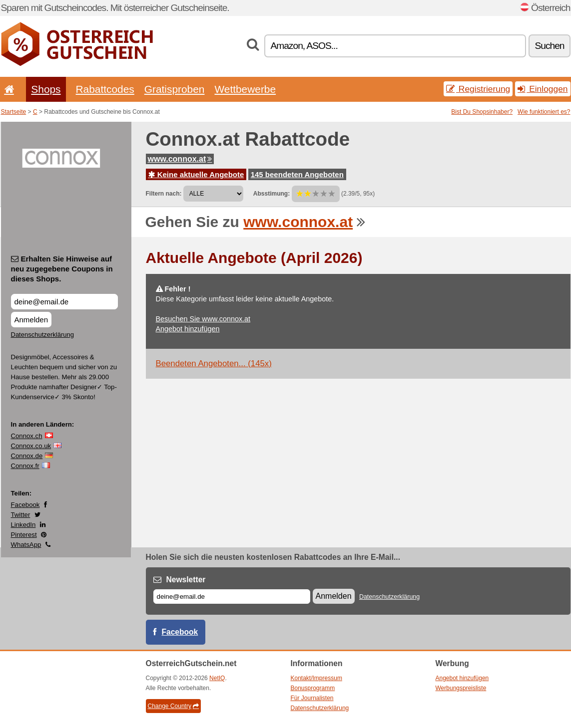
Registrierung (478, 89)
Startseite (13, 111)
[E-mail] (231, 596)
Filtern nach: (164, 193)
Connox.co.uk (31, 446)
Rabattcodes (105, 89)
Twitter (20, 514)
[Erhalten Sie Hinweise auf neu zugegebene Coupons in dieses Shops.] (64, 301)
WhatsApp (26, 544)
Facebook (25, 504)
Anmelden (31, 319)
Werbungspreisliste (461, 688)
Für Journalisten (312, 698)
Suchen (549, 45)
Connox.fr (25, 466)
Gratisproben (174, 89)
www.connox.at (180, 159)
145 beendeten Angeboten (297, 174)
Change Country (173, 706)
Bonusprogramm (313, 688)
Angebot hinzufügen (188, 329)
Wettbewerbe (245, 89)
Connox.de (27, 456)
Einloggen (543, 89)
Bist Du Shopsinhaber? (482, 111)
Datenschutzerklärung (42, 334)
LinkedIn (23, 524)
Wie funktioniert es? (544, 111)
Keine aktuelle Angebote (196, 174)
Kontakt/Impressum (316, 678)
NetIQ (217, 678)
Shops (45, 89)
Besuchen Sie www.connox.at (203, 319)
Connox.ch (26, 436)
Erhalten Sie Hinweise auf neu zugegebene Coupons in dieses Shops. (62, 268)
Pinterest (24, 534)
